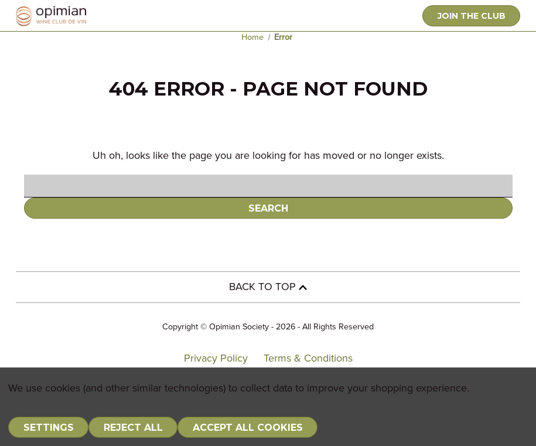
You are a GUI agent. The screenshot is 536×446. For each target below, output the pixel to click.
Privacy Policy (216, 358)
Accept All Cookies (248, 427)
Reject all (133, 427)
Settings (48, 427)
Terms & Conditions (308, 358)
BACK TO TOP (268, 287)
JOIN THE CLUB (472, 16)
